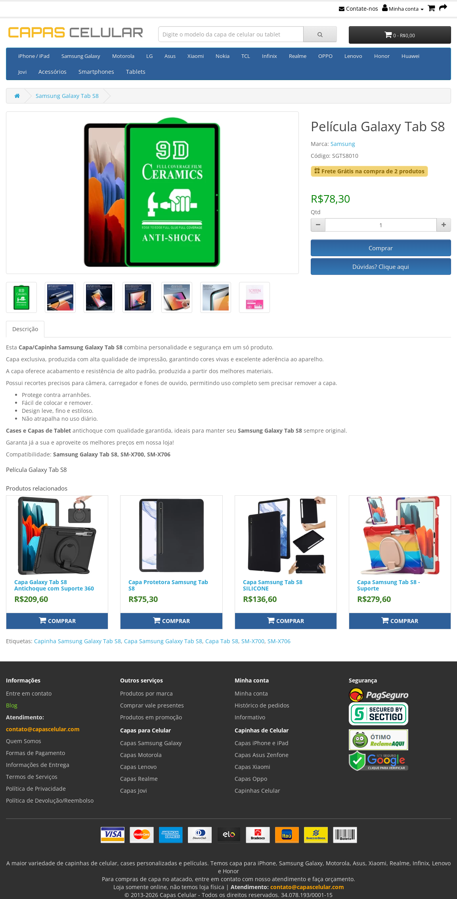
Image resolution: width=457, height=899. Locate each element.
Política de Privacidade (36, 788)
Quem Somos (23, 741)
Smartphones (96, 71)
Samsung (343, 144)
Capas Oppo (251, 778)
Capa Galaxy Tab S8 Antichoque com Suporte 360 (54, 585)
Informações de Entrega (37, 765)
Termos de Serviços (31, 776)
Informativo (250, 717)
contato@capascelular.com (43, 729)
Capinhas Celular (257, 790)
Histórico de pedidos (262, 705)
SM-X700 (252, 641)
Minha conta (403, 8)
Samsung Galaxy (80, 55)
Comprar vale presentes (152, 705)
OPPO (325, 55)
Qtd (316, 212)
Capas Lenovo (138, 767)
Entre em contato (29, 693)
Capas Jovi (133, 790)
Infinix (269, 55)
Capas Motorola (141, 755)
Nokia (222, 55)
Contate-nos (358, 8)
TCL (245, 55)
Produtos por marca (146, 693)
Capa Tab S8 (221, 641)
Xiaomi (195, 55)
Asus (170, 55)
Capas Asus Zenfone (262, 755)
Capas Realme (139, 778)
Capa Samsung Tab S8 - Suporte (388, 585)
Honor (382, 55)
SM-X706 (279, 641)
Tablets (135, 71)
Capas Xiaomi (252, 767)
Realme (297, 55)
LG (149, 55)
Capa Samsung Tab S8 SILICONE (272, 585)
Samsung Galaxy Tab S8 (67, 96)
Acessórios (52, 71)
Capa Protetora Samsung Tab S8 (168, 585)
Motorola (123, 55)
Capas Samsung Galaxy (151, 743)
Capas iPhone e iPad (262, 743)
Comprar (381, 248)
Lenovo (353, 55)
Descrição (25, 329)
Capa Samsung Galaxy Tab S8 (163, 641)
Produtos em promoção (151, 717)
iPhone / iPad (34, 55)
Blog (11, 705)
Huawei (410, 55)
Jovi (22, 71)
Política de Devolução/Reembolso (50, 800)
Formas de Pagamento (35, 753)
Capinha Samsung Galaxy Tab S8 (77, 641)
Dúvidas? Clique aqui (380, 266)
